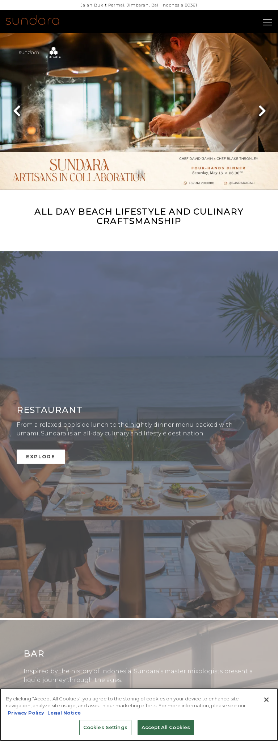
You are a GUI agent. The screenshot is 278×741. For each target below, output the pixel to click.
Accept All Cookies (166, 727)
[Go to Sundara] (139, 5)
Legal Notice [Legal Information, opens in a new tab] (64, 713)
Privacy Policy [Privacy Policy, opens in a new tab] (27, 713)
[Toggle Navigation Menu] (267, 22)
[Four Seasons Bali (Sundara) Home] (40, 21)
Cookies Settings (105, 727)
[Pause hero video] (139, 173)
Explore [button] (40, 447)
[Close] (266, 700)
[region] (139, 714)
